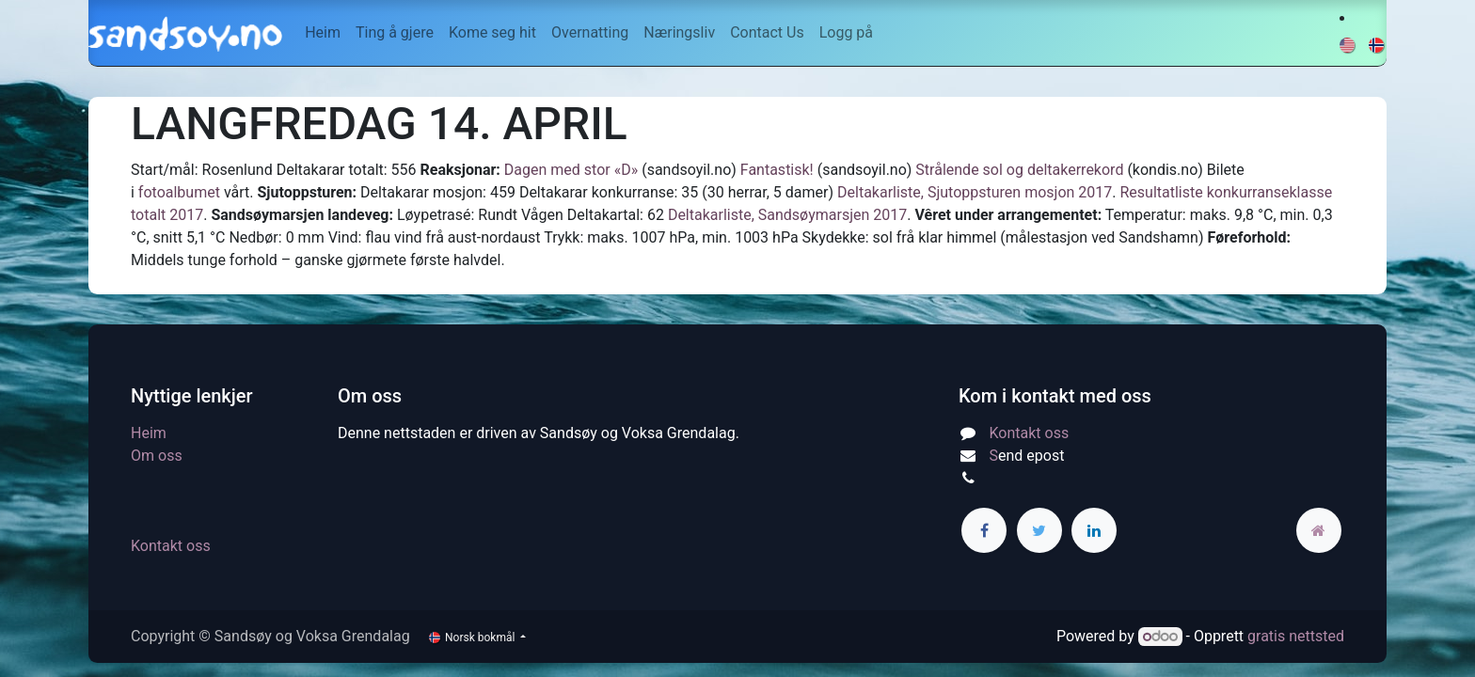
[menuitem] (322, 33)
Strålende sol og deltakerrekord (1019, 170)
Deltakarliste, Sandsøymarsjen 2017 (787, 215)
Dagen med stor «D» (571, 170)
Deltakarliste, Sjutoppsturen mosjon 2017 (974, 192)
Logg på (846, 32)
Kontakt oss (171, 546)
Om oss (156, 455)
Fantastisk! (777, 170)
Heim (149, 433)
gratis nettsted (1295, 636)
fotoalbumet (179, 192)
